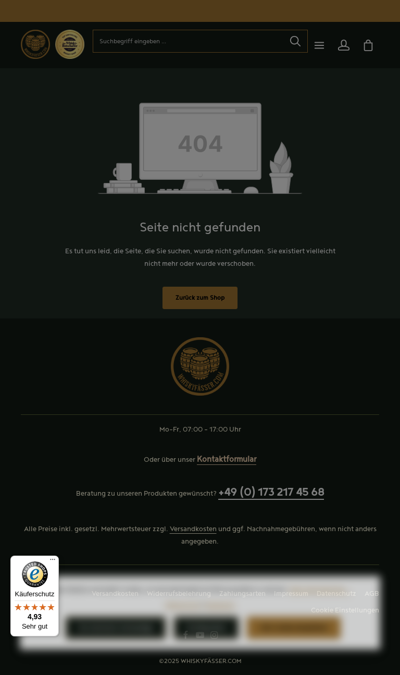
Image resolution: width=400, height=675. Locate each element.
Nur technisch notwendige (116, 650)
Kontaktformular (226, 459)
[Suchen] (295, 41)
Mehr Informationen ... (320, 612)
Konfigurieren (206, 650)
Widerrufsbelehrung (179, 594)
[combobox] (188, 41)
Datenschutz (336, 594)
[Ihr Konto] (343, 45)
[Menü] (319, 45)
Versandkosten (193, 529)
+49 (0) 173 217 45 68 (271, 492)
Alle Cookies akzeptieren (294, 650)
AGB (372, 594)
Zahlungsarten (242, 594)
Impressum (291, 594)
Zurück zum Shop (200, 298)
